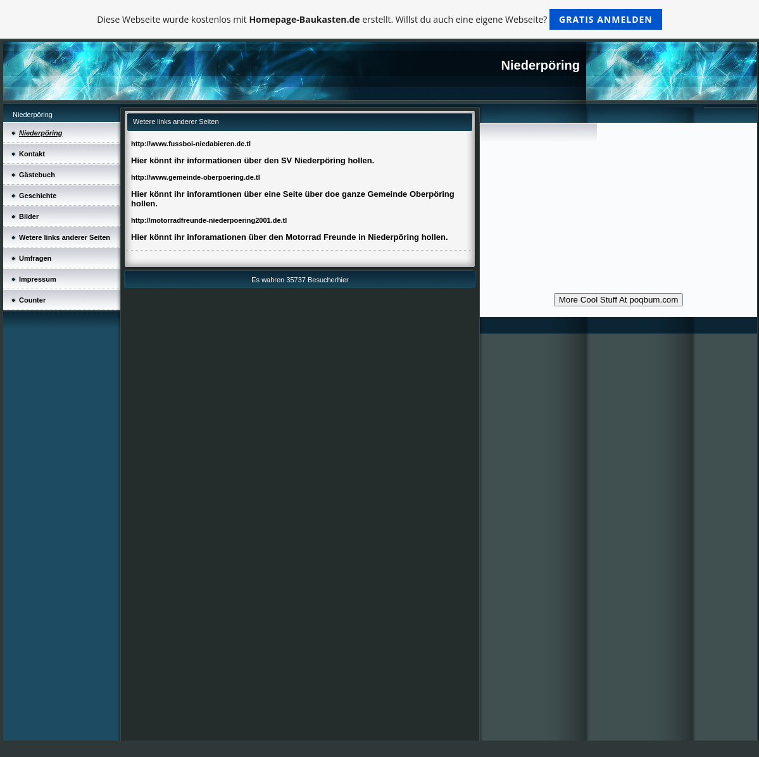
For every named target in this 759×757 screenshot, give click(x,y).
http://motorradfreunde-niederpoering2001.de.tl (209, 220)
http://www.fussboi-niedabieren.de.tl (191, 143)
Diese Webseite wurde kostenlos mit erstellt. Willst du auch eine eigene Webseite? (379, 19)
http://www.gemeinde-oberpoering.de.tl (195, 177)
